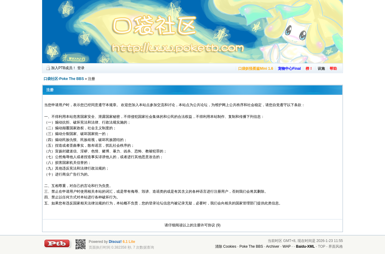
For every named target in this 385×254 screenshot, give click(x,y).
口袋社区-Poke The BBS (64, 79)
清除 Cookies (225, 246)
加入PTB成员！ (63, 68)
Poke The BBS (251, 246)
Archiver (272, 246)
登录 (81, 68)
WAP (286, 246)
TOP (321, 246)
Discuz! (115, 242)
